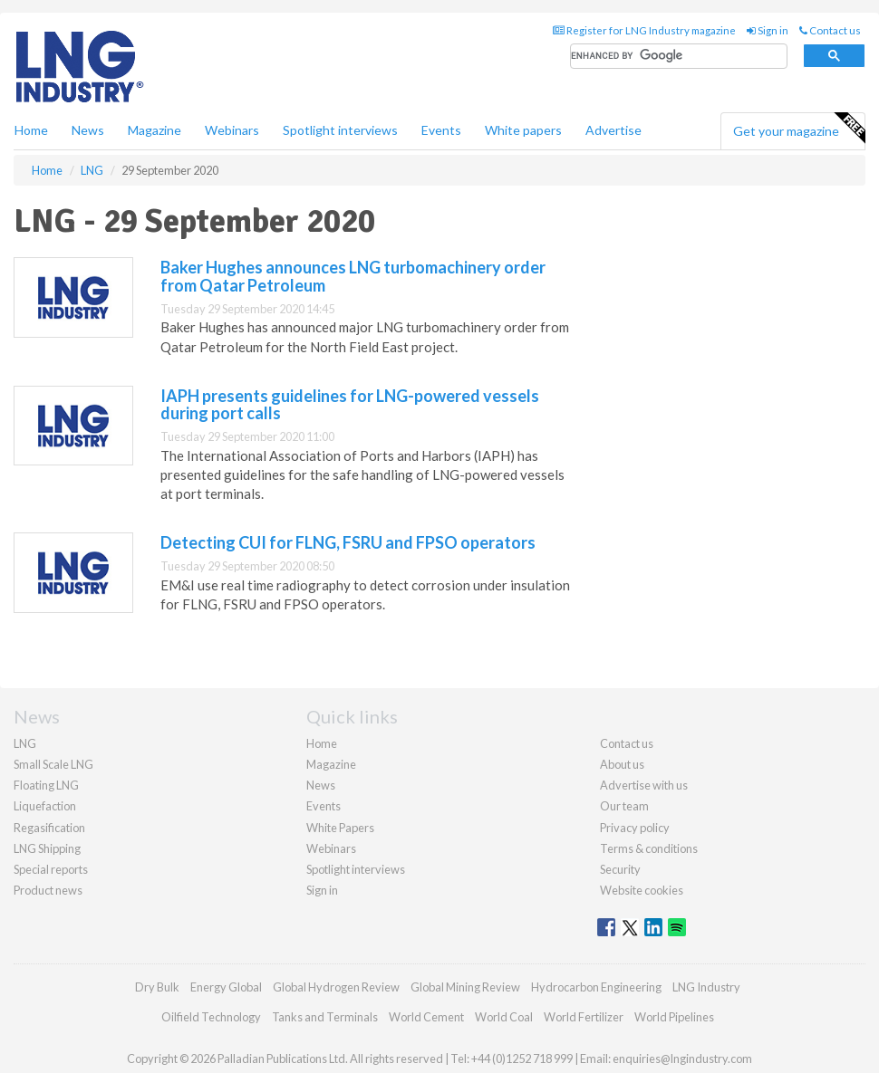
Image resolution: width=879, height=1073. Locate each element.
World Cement (426, 1017)
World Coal (504, 1017)
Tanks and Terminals (325, 1017)
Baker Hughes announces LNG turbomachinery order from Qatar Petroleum (353, 276)
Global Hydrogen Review (336, 987)
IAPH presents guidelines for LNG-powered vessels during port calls (349, 405)
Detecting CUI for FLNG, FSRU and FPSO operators (348, 542)
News (320, 785)
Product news (48, 890)
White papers (523, 130)
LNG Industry (706, 987)
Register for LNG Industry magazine (644, 30)
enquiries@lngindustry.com (682, 1058)
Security (620, 869)
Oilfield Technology (211, 1017)
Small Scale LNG (53, 764)
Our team (624, 806)
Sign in (767, 30)
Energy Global (226, 987)
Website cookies (641, 890)
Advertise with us (644, 785)
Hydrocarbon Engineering (596, 987)
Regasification (49, 827)
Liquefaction (45, 806)
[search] (678, 56)
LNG (25, 743)
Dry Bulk (157, 987)
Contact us (830, 30)
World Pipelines (674, 1017)
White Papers (340, 827)
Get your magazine (799, 128)
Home (31, 130)
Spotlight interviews (340, 130)
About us (622, 764)
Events (441, 130)
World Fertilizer (583, 1017)
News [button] (88, 130)
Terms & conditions (649, 848)
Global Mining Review (465, 987)
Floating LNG (46, 785)
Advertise (613, 130)
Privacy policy (635, 827)
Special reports (51, 869)
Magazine (154, 130)
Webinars (232, 130)
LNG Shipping (47, 848)
